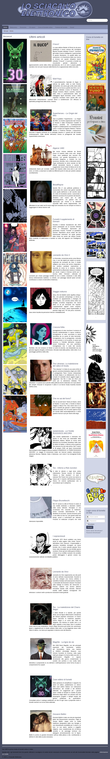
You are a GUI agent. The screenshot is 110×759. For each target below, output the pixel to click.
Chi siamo (32, 27)
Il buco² (56, 44)
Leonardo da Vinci (60, 572)
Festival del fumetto (61, 27)
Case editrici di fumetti (62, 679)
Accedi (90, 527)
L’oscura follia (58, 327)
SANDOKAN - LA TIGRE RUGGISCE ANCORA (63, 432)
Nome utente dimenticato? (94, 531)
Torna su (105, 757)
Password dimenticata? (93, 532)
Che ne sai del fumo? (62, 398)
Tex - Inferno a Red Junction (65, 468)
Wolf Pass (57, 79)
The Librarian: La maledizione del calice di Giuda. (65, 365)
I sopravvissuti (59, 536)
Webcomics (13, 27)
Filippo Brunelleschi (61, 500)
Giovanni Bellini (59, 714)
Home (5, 27)
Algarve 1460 (58, 148)
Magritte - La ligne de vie (63, 642)
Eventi (72, 27)
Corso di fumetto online (45, 27)
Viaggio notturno (60, 292)
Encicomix (23, 27)
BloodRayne (58, 185)
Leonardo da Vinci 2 (61, 255)
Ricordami (91, 524)
